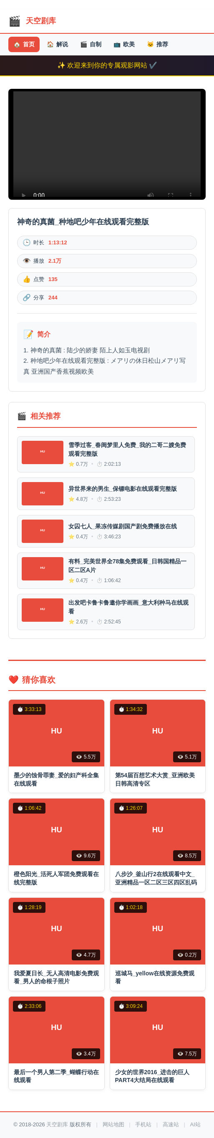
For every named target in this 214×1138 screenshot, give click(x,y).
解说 (57, 44)
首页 (24, 44)
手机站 (143, 1124)
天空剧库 (57, 1124)
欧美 (124, 44)
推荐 (157, 44)
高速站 (171, 1124)
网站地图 (113, 1124)
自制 (90, 44)
